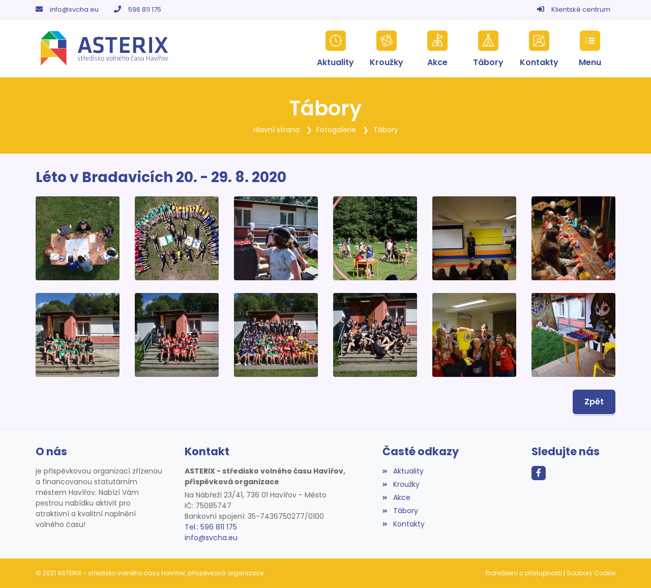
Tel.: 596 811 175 (211, 527)
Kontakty (403, 524)
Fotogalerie (336, 130)
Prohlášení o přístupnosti (524, 573)
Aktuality (402, 471)
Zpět (594, 401)
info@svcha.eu (74, 9)
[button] (590, 48)
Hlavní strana (276, 130)
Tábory (385, 130)
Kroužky (400, 484)
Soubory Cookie (591, 573)
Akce (396, 497)
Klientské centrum (580, 9)
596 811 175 (144, 9)
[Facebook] (538, 473)
